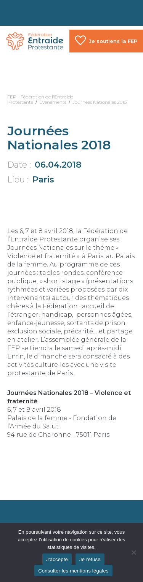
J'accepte (57, 559)
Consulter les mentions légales (73, 571)
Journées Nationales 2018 (99, 102)
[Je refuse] (133, 552)
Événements (52, 102)
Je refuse (90, 559)
